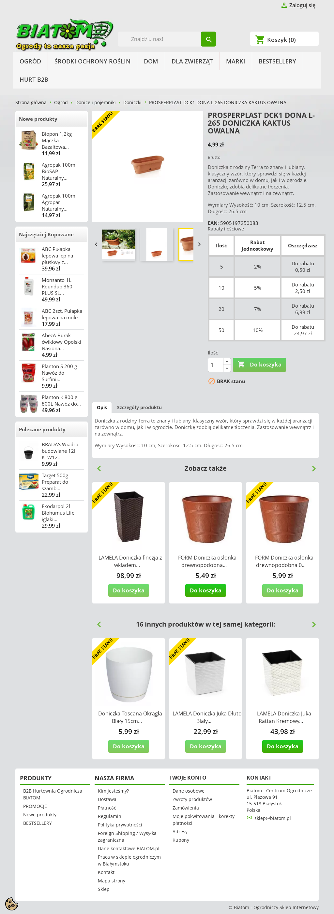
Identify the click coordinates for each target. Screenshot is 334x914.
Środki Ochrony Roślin (92, 61)
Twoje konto (187, 777)
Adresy (180, 831)
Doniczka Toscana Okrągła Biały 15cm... (130, 717)
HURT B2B (34, 79)
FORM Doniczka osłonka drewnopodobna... (207, 561)
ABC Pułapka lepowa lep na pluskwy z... (57, 255)
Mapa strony (111, 881)
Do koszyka (259, 364)
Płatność (107, 808)
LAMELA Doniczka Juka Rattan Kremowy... (284, 717)
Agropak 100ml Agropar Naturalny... (59, 202)
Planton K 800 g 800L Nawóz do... (61, 400)
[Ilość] (215, 365)
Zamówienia (186, 808)
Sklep (104, 889)
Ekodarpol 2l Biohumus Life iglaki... (58, 512)
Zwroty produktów (192, 799)
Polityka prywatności (120, 825)
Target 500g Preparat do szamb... (55, 482)
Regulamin (109, 816)
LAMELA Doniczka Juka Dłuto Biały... (207, 717)
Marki (235, 61)
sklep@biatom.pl (272, 818)
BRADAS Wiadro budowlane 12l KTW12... (60, 451)
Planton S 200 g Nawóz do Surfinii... (59, 372)
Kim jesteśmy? (113, 791)
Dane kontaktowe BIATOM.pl (128, 848)
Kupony (181, 840)
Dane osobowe (189, 791)
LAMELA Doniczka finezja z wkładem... (130, 561)
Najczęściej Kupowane (46, 234)
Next (311, 466)
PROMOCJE (35, 806)
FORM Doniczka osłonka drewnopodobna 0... (284, 561)
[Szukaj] (167, 39)
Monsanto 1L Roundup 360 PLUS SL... (57, 286)
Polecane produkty (42, 429)
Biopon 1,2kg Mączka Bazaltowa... (57, 140)
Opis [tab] (102, 407)
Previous (96, 466)
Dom (151, 61)
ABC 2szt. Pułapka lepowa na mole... (62, 314)
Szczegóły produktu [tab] (139, 407)
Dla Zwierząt (192, 61)
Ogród (30, 61)
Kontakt (106, 872)
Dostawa (107, 799)
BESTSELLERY (277, 61)
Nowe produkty (38, 119)
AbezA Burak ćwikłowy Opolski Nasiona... (61, 342)
